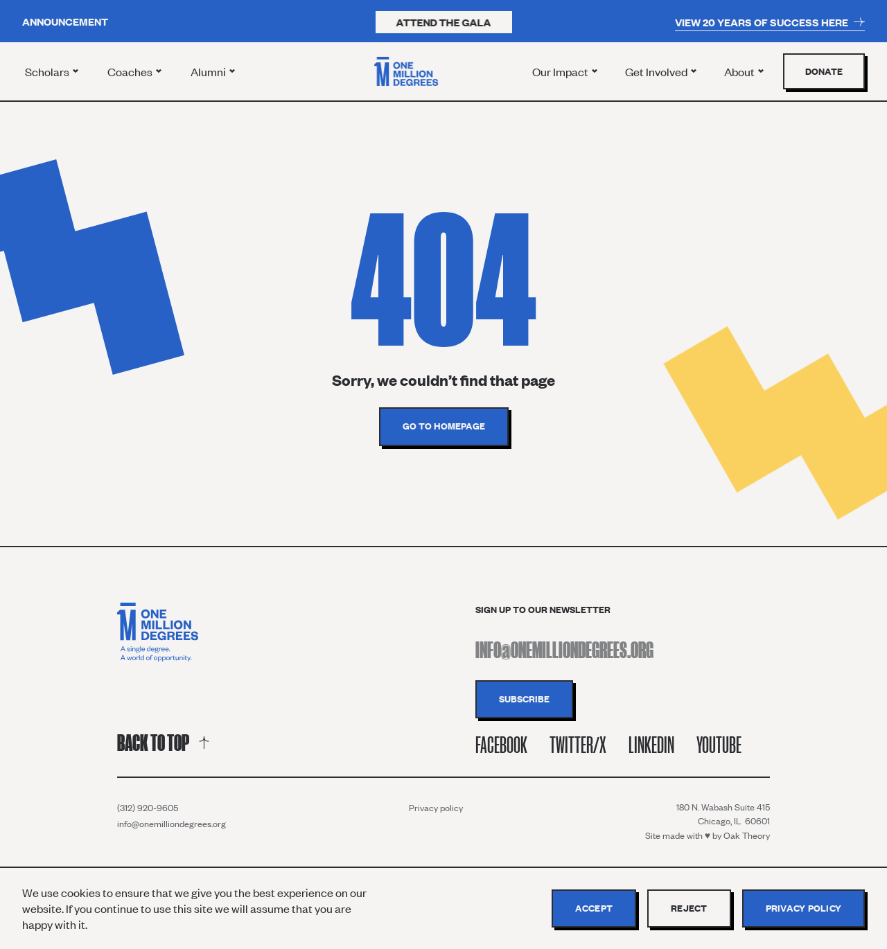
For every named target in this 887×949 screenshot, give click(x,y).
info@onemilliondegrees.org (171, 823)
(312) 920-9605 (147, 807)
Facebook (501, 745)
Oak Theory (746, 835)
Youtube (718, 745)
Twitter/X (578, 745)
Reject (689, 908)
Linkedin (651, 745)
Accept (594, 908)
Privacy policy (436, 807)
